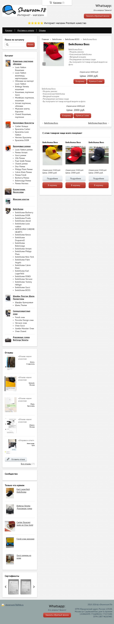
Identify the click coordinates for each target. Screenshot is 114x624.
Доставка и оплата (25, 30)
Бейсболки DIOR (22, 215)
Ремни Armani (21, 152)
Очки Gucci (20, 325)
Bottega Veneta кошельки (22, 88)
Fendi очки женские (25, 538)
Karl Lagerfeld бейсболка (23, 490)
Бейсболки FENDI (23, 276)
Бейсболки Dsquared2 (20, 239)
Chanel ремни (21, 163)
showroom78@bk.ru (14, 604)
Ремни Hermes (21, 183)
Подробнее (52, 178)
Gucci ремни (20, 155)
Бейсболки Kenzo (23, 234)
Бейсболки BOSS (22, 290)
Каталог (8, 30)
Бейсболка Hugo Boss (97, 123)
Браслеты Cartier (22, 129)
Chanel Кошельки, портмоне (23, 115)
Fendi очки (20, 317)
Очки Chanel (20, 331)
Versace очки (21, 323)
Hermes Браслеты (23, 137)
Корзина (57, 2)
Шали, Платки (21, 305)
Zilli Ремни (20, 158)
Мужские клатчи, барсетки (22, 110)
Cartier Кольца (21, 126)
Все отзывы (26, 464)
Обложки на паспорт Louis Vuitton (24, 82)
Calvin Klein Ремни (23, 172)
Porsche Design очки (24, 320)
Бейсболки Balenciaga (20, 244)
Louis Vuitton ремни (24, 149)
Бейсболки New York (24, 256)
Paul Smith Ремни (23, 161)
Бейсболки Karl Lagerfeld (22, 272)
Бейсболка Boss (51, 123)
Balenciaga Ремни (23, 180)
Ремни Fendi (20, 175)
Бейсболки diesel (23, 220)
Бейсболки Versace (23, 279)
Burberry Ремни (22, 177)
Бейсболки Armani (23, 248)
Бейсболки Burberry (24, 212)
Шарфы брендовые (24, 302)
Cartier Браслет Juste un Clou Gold (25, 523)
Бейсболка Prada (23, 218)
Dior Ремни (20, 166)
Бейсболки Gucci (22, 287)
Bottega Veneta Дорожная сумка (24, 507)
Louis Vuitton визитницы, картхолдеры (21, 75)
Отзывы (42, 30)
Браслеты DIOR (22, 140)
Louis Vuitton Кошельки (20, 68)
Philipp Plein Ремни (24, 169)
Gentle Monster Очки (24, 328)
